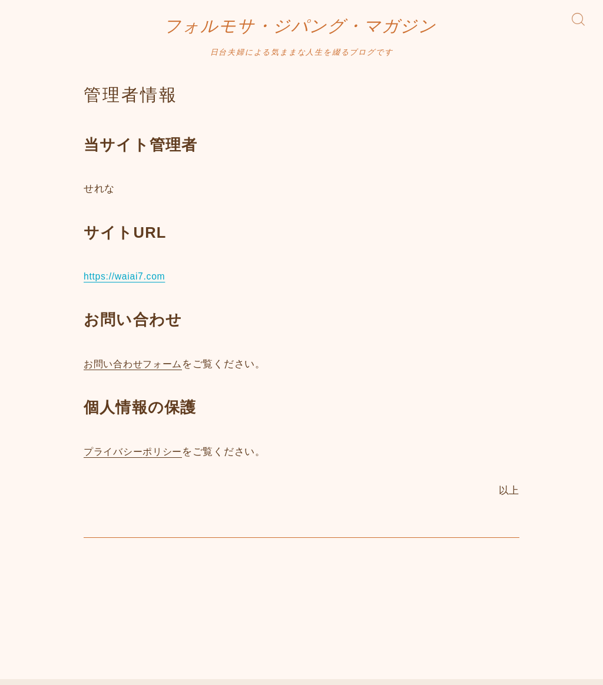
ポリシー (167, 458)
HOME (31, 632)
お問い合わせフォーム (136, 370)
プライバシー (115, 458)
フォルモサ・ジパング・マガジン (300, 29)
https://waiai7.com (127, 282)
